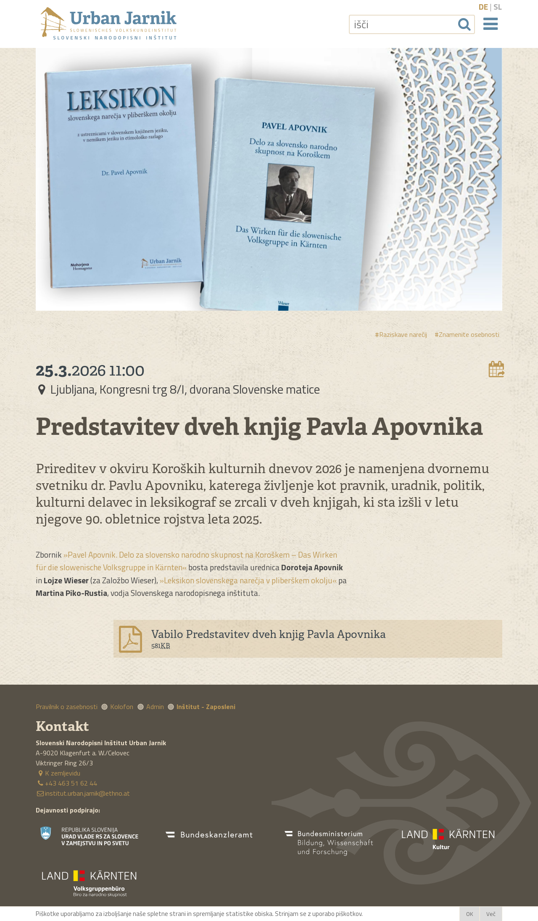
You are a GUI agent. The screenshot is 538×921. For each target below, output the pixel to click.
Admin (155, 706)
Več (491, 914)
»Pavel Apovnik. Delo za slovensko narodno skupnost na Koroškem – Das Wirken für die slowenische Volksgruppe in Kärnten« (186, 560)
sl (497, 6)
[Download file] (307, 639)
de (483, 6)
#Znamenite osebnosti (467, 334)
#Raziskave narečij (401, 334)
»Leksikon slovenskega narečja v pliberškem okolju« (248, 580)
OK (469, 914)
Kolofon (121, 706)
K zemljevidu (58, 773)
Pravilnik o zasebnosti (67, 706)
